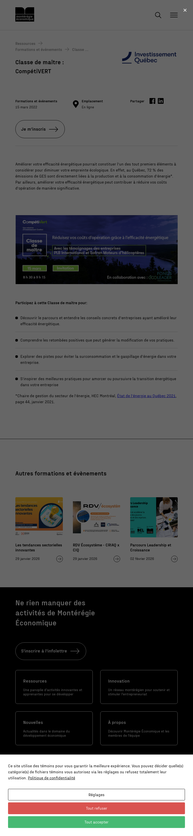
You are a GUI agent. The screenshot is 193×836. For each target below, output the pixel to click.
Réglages (96, 794)
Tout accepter (96, 821)
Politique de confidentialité (51, 777)
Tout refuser (96, 808)
